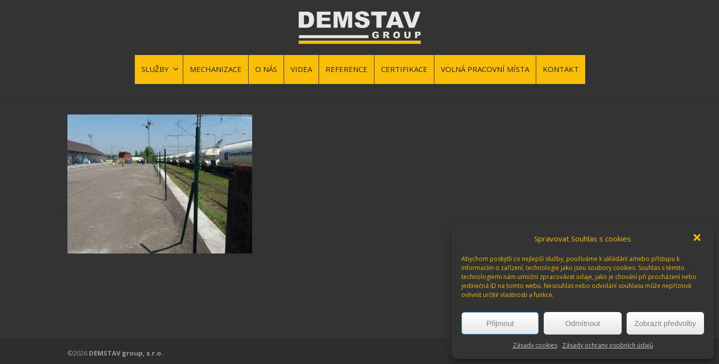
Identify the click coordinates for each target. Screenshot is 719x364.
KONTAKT (561, 69)
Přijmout (500, 323)
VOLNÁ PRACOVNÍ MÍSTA (485, 69)
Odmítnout (582, 323)
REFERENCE (346, 69)
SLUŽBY (160, 69)
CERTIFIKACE (404, 69)
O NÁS (266, 69)
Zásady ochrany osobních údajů (607, 345)
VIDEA (301, 69)
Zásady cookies (535, 345)
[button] (698, 238)
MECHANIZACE (216, 69)
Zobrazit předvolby (665, 323)
